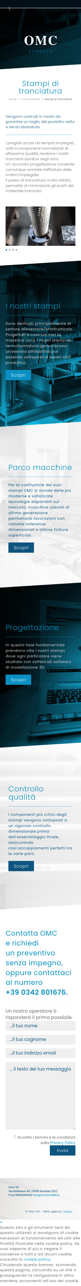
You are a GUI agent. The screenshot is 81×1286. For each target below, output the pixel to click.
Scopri (18, 375)
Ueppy (68, 1211)
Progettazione (47, 8)
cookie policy (37, 1259)
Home (13, 99)
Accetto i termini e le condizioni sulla (44, 1140)
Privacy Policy (62, 1142)
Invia (62, 1150)
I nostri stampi (30, 99)
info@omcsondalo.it (46, 1195)
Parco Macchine (19, 8)
